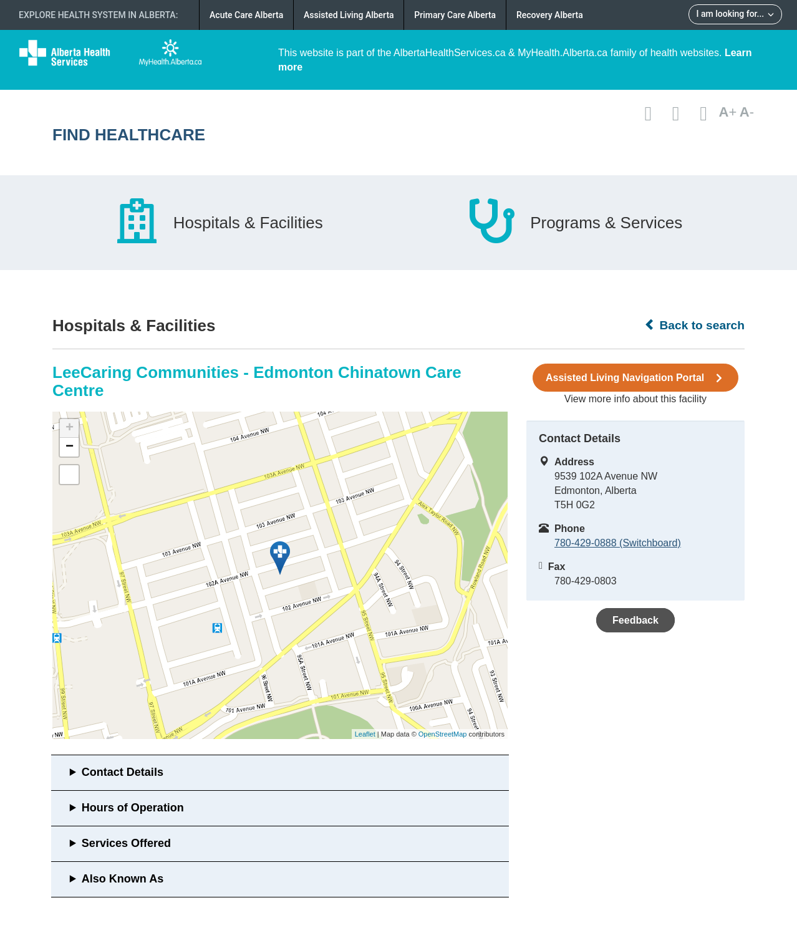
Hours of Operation (133, 807)
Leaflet (365, 734)
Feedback (635, 620)
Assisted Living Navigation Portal (635, 378)
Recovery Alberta (549, 15)
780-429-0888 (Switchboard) (617, 543)
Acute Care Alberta (246, 15)
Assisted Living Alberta (349, 15)
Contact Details (122, 772)
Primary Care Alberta (455, 15)
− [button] (69, 447)
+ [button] (69, 428)
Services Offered (126, 843)
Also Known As (122, 879)
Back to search (694, 325)
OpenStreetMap (442, 734)
